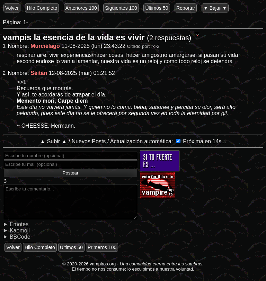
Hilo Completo (42, 8)
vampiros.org (103, 263)
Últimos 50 (156, 8)
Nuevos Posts (96, 141)
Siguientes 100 (121, 8)
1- (25, 22)
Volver (12, 8)
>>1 (21, 82)
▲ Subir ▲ (60, 141)
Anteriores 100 (81, 8)
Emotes (19, 224)
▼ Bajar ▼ (215, 8)
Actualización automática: (148, 141)
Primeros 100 (102, 247)
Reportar (185, 8)
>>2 (155, 46)
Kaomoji (20, 230)
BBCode (20, 237)
